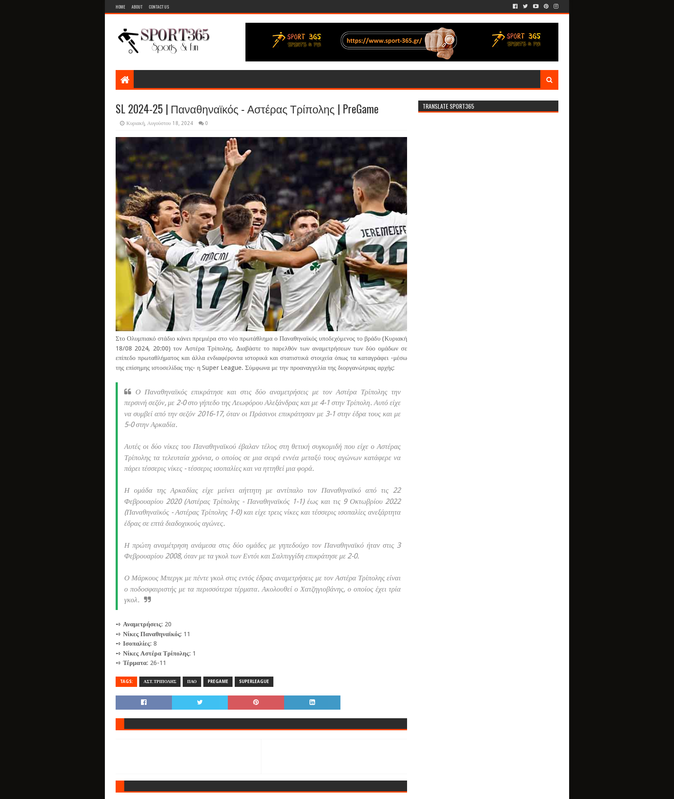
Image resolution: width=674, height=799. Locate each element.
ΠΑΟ (191, 681)
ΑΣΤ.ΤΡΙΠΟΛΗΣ (160, 681)
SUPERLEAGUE (254, 681)
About (137, 6)
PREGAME (218, 681)
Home (120, 6)
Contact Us (159, 6)
